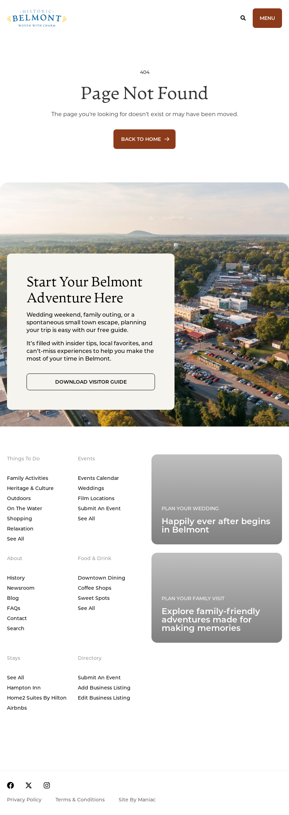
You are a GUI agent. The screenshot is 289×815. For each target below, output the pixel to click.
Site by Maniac (137, 799)
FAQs (13, 608)
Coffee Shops (94, 587)
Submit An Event (99, 508)
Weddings (91, 488)
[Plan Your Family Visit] (216, 499)
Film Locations (96, 498)
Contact (17, 618)
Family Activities (27, 478)
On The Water (24, 508)
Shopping (19, 518)
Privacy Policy (24, 799)
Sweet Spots (94, 598)
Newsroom (21, 587)
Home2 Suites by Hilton (37, 697)
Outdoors (19, 498)
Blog (13, 598)
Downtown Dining (101, 577)
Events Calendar (98, 478)
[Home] (62, 18)
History (16, 577)
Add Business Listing (104, 687)
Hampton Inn (24, 687)
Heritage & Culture (30, 488)
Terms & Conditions (80, 799)
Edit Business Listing (104, 697)
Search (15, 628)
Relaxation (20, 528)
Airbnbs (17, 707)
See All (15, 538)
